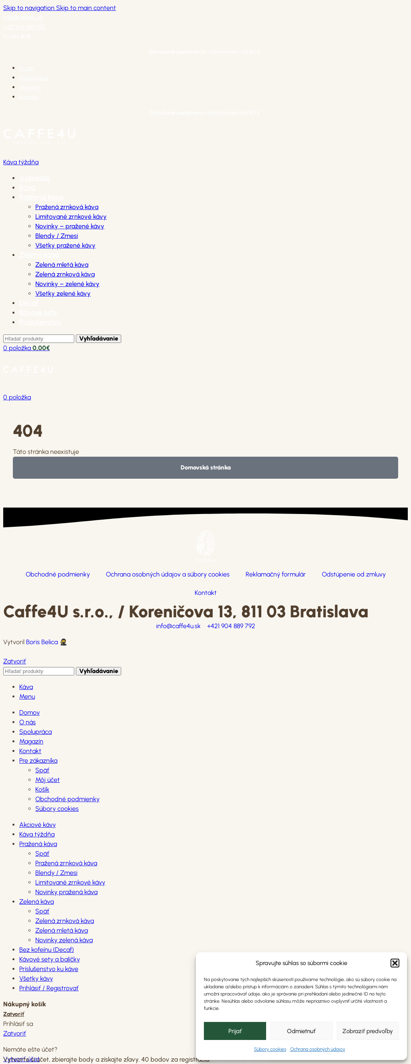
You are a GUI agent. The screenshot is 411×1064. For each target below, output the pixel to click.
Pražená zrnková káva (66, 207)
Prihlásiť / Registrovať (49, 988)
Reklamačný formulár (276, 574)
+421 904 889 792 (24, 27)
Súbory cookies (270, 1049)
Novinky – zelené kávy (67, 284)
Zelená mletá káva (61, 264)
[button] (395, 963)
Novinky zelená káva (64, 940)
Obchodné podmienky (58, 574)
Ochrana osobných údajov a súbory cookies (168, 574)
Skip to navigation (29, 8)
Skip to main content (86, 8)
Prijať (235, 1031)
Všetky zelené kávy (63, 293)
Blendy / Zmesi (56, 236)
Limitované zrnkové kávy (71, 216)
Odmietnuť (301, 1031)
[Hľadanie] (38, 339)
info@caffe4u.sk (23, 17)
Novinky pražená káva (66, 892)
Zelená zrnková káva (65, 274)
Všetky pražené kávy (65, 245)
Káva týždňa (21, 162)
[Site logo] (39, 152)
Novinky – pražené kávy (69, 226)
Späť (42, 770)
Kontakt (206, 592)
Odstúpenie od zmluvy (354, 574)
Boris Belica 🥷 (46, 642)
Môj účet (47, 780)
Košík (42, 789)
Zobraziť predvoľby (367, 1031)
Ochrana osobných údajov (317, 1049)
